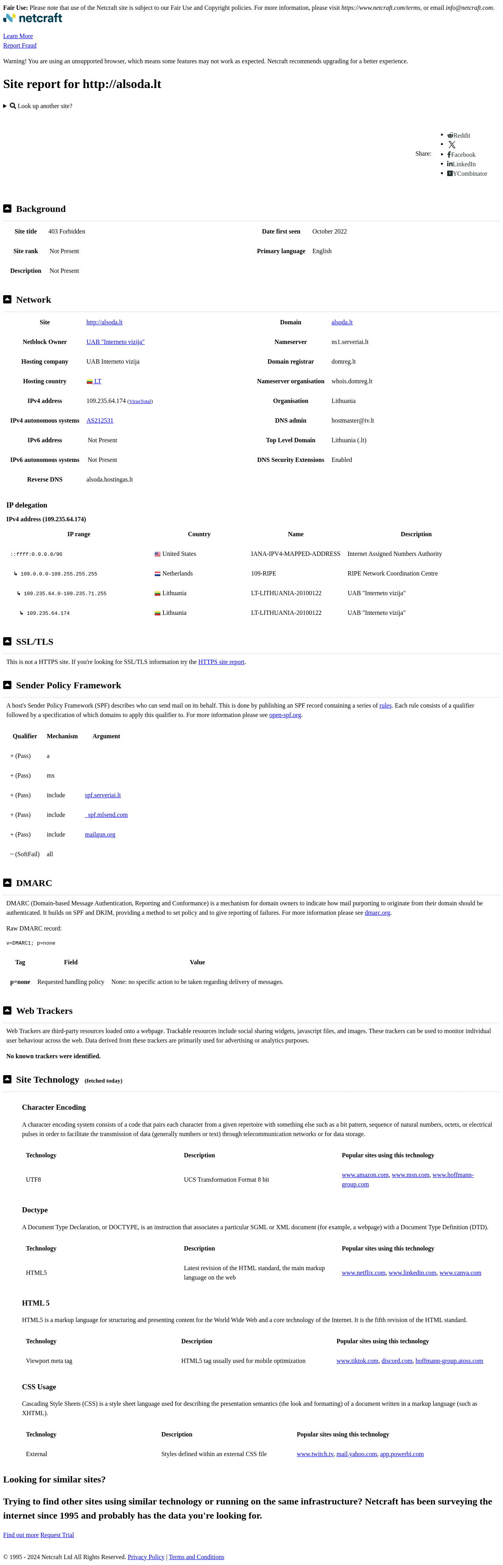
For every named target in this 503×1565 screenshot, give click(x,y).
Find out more (21, 1535)
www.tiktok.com (357, 1360)
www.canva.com (460, 1272)
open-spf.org (285, 715)
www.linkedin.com (413, 1272)
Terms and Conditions (196, 1557)
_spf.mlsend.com (106, 814)
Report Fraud (20, 45)
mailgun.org (100, 834)
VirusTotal (140, 401)
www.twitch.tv (315, 1454)
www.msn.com (411, 1174)
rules (386, 705)
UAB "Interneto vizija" (115, 341)
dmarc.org (377, 912)
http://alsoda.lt (104, 322)
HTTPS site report (221, 661)
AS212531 (99, 420)
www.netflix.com (364, 1272)
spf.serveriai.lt (103, 795)
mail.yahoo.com (356, 1454)
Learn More (18, 36)
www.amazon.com (365, 1174)
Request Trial (57, 1535)
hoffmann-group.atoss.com (449, 1360)
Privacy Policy (146, 1557)
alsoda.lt (342, 322)
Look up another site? (41, 106)
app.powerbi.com (402, 1454)
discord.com (397, 1360)
